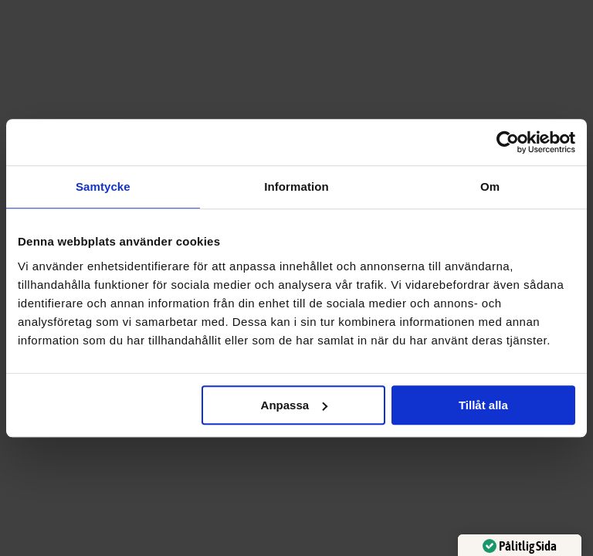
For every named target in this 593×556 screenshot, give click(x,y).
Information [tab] (296, 186)
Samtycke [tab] (103, 186)
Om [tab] (490, 186)
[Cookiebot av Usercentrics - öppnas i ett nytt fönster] (507, 142)
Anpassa (294, 405)
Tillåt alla (483, 405)
